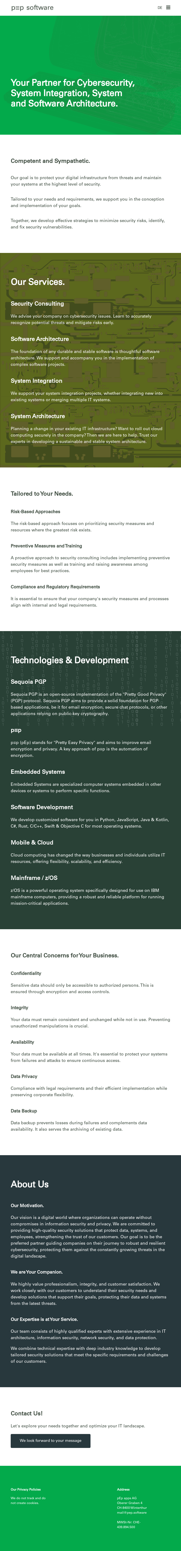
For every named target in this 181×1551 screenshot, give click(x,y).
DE (160, 8)
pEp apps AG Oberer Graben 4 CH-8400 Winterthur (132, 1503)
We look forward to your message (50, 1441)
